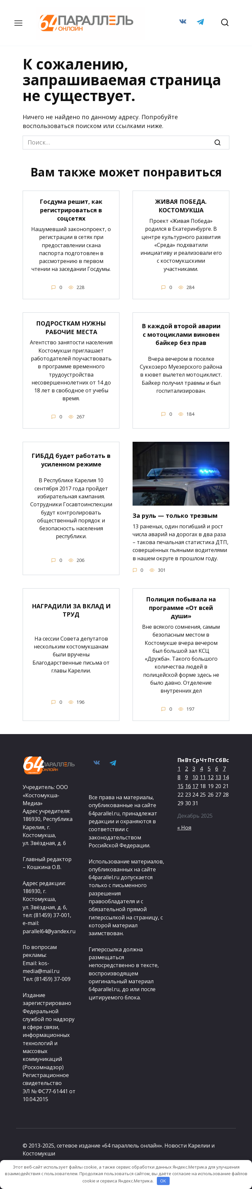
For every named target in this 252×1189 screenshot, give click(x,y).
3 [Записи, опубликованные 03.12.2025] (193, 767)
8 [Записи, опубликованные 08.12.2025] (179, 776)
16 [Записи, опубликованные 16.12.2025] (188, 784)
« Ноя (184, 826)
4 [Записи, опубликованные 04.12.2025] (201, 767)
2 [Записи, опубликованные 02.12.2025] (186, 767)
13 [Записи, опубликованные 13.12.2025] (218, 776)
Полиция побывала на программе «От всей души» (181, 606)
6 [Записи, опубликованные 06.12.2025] (216, 767)
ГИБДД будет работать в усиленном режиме (71, 459)
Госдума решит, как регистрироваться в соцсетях (71, 210)
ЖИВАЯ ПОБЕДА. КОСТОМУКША (181, 206)
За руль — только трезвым (175, 515)
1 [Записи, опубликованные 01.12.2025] (179, 767)
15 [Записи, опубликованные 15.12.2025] (180, 784)
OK (163, 1181)
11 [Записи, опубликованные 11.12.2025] (203, 776)
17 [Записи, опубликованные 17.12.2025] (195, 784)
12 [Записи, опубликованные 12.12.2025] (211, 776)
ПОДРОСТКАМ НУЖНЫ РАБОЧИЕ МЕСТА (71, 327)
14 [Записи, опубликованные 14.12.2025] (226, 776)
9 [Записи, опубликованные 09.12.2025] (186, 776)
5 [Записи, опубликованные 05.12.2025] (209, 767)
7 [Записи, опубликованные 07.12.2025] (224, 767)
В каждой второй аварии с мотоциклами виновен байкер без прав (181, 334)
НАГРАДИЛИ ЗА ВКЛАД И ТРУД (71, 609)
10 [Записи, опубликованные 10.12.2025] (195, 776)
